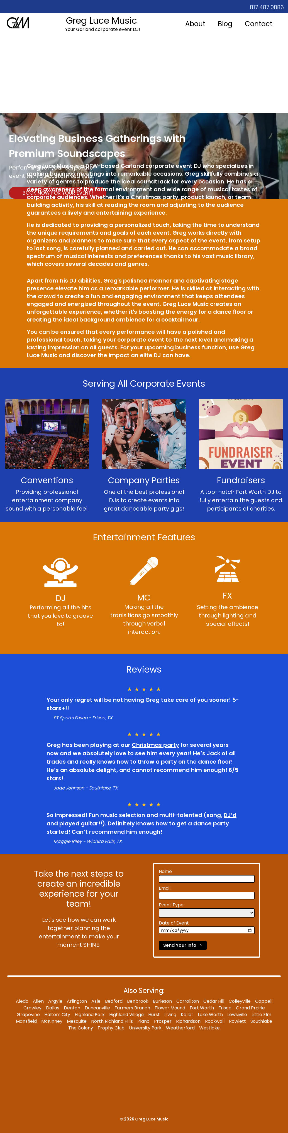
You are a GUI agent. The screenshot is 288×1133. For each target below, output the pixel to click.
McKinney (51, 1021)
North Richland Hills (112, 1021)
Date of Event (174, 923)
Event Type (171, 905)
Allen (38, 1001)
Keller (187, 1014)
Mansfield (26, 1021)
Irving (170, 1014)
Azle (96, 1001)
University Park (145, 1028)
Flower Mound (170, 1008)
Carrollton (187, 1001)
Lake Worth (210, 1014)
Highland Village (126, 1014)
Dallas (52, 1008)
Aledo (22, 1001)
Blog (225, 23)
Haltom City (57, 1014)
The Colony (80, 1028)
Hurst (154, 1014)
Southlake (261, 1021)
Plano (143, 1021)
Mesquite (77, 1021)
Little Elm (261, 1014)
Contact (258, 23)
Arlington (77, 1001)
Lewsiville (237, 1014)
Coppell (263, 1001)
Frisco (224, 1008)
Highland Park (90, 1014)
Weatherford (180, 1028)
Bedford (114, 1001)
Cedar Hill (213, 1001)
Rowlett (237, 1021)
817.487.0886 (267, 7)
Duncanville (97, 1008)
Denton (72, 1008)
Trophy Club (111, 1028)
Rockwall (214, 1021)
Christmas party (155, 745)
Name (165, 871)
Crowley (32, 1008)
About (195, 23)
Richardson (188, 1021)
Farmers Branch (132, 1008)
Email (164, 888)
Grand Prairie (250, 1008)
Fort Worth (202, 1008)
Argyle (55, 1001)
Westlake (209, 1028)
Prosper (163, 1021)
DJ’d (230, 815)
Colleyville (240, 1001)
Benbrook (137, 1001)
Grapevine (28, 1014)
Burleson (162, 1001)
